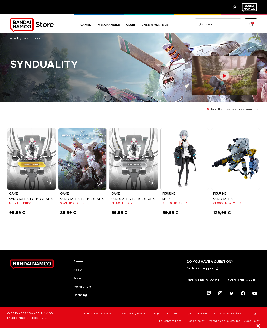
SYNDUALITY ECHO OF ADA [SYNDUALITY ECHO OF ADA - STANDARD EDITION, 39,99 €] (82, 199)
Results (216, 109)
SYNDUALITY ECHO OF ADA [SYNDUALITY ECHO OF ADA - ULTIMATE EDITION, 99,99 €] (31, 199)
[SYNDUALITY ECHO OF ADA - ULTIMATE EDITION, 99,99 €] (31, 159)
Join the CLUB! (242, 280)
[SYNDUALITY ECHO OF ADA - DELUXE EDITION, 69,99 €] (133, 159)
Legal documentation (166, 313)
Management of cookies (224, 321)
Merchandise (108, 25)
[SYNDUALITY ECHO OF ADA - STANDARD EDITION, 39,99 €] (82, 159)
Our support (205, 268)
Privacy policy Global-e (133, 313)
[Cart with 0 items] (251, 24)
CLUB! (130, 25)
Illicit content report (170, 321)
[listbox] (249, 109)
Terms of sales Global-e (99, 313)
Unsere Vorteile (154, 25)
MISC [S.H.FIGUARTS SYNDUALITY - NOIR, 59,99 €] (166, 199)
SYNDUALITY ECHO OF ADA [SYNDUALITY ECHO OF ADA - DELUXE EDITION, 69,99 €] (133, 199)
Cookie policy (196, 321)
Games (85, 25)
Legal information (195, 313)
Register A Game (203, 280)
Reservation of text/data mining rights (235, 313)
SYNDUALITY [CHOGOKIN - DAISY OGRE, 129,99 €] (223, 199)
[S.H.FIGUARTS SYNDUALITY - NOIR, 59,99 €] (184, 159)
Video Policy (252, 321)
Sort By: (231, 109)
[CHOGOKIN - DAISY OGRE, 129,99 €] (235, 159)
